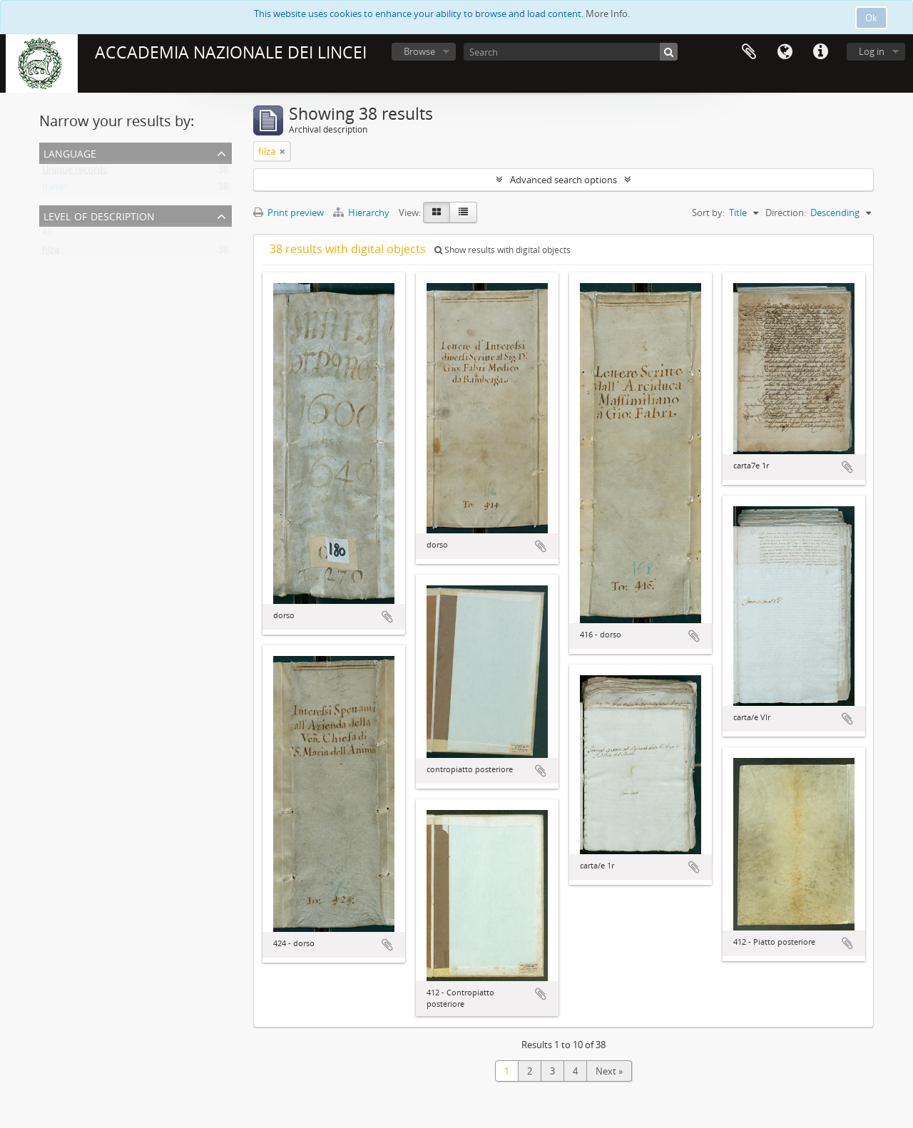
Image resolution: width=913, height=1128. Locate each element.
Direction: (785, 212)
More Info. (608, 13)
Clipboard (749, 52)
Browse (419, 51)
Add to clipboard (387, 617)
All (47, 235)
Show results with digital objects (502, 250)
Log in (871, 51)
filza (50, 252)
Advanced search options (563, 179)
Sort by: (708, 212)
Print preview (288, 212)
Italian (55, 189)
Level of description (99, 215)
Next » (609, 1071)
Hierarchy (362, 212)
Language (784, 52)
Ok (871, 17)
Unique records (74, 172)
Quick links (820, 52)
